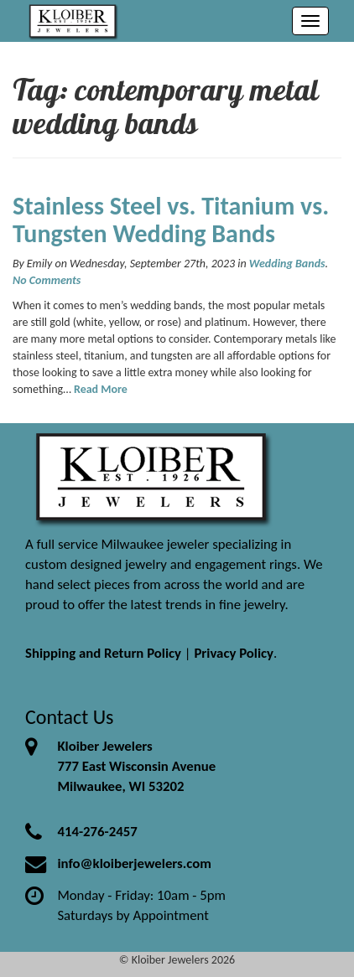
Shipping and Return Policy (103, 653)
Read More (101, 389)
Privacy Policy (233, 653)
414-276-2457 (97, 831)
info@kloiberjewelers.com (134, 863)
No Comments (47, 280)
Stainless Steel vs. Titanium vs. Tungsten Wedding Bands (171, 219)
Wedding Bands (287, 263)
